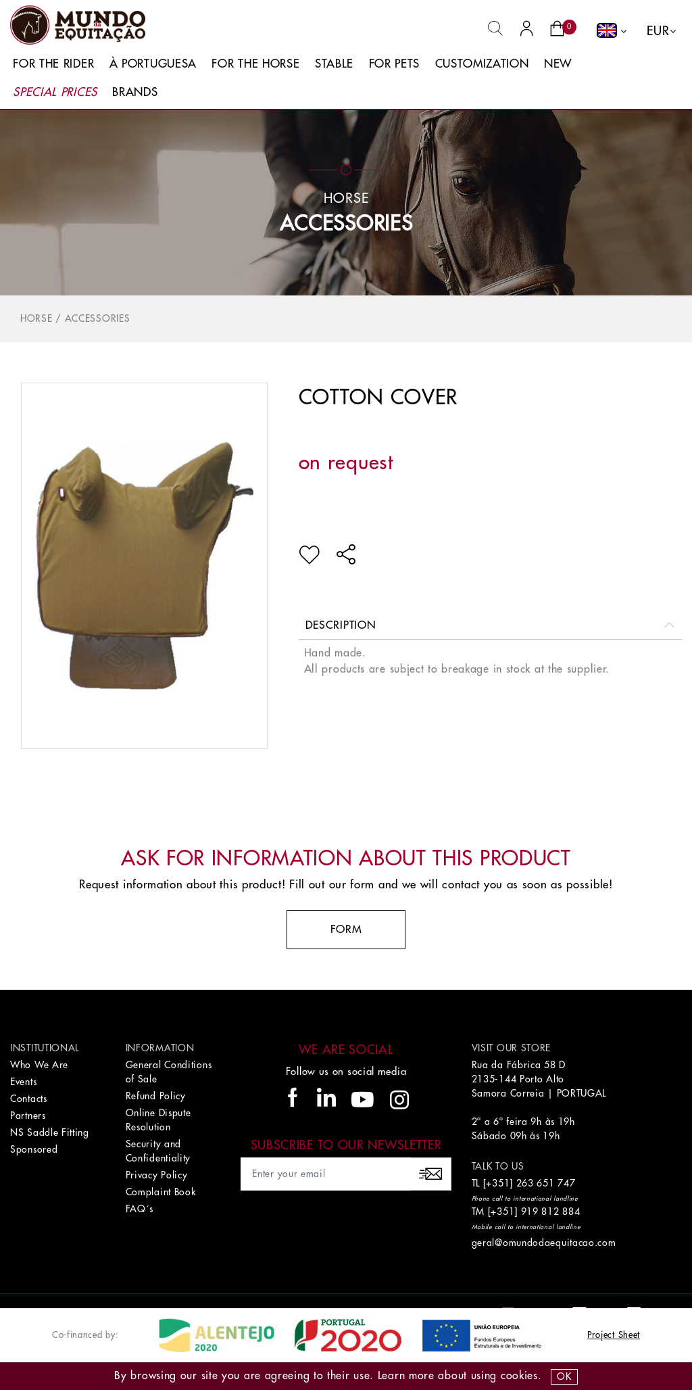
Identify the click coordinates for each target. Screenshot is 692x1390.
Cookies (519, 1375)
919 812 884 (550, 1211)
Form (346, 929)
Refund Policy (156, 1096)
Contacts (28, 1098)
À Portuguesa (153, 64)
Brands (134, 92)
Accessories (346, 224)
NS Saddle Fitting (49, 1132)
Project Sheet (613, 1335)
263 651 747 (546, 1183)
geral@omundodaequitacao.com (544, 1242)
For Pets (394, 64)
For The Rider (53, 64)
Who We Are (39, 1065)
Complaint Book (161, 1192)
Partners (28, 1115)
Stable (334, 64)
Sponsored (33, 1149)
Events (23, 1081)
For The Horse (255, 64)
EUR (658, 31)
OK (564, 1376)
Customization (482, 64)
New (558, 64)
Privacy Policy (157, 1175)
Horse (36, 318)
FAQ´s (140, 1209)
